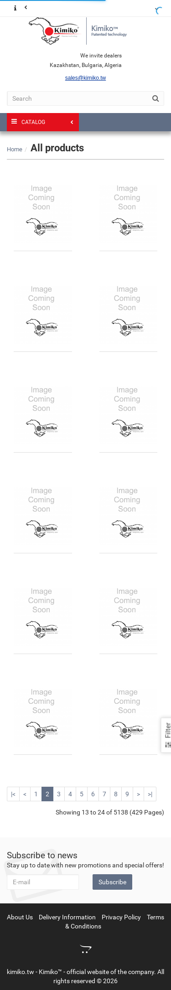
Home (14, 149)
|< (13, 794)
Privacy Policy (121, 917)
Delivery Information (67, 917)
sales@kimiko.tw (85, 78)
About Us (20, 917)
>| (150, 794)
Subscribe (112, 882)
